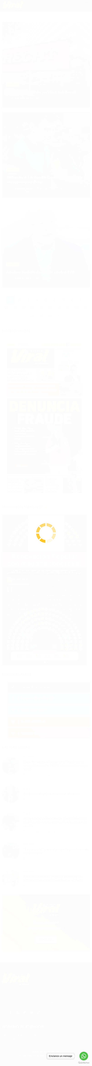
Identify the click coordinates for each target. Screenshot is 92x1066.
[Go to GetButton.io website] (83, 1063)
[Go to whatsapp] (83, 1056)
